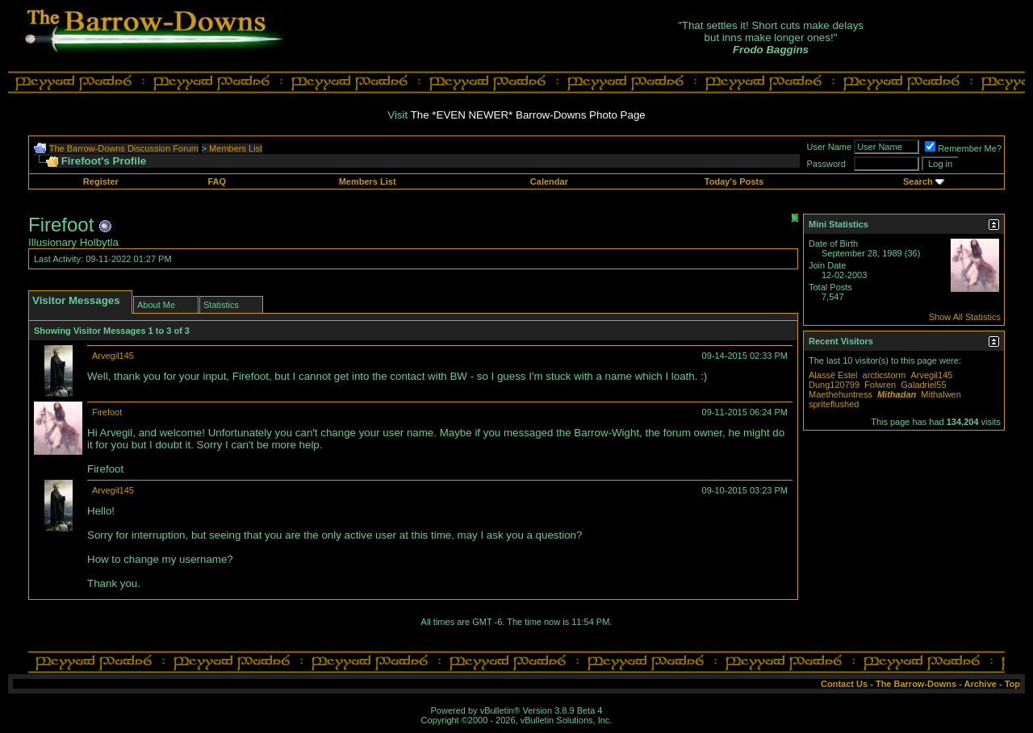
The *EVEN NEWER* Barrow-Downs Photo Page (528, 115)
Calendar (549, 181)
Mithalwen (941, 394)
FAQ (216, 181)
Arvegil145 (113, 355)
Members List (235, 148)
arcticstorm (884, 375)
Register (101, 181)
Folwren (880, 384)
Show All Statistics (965, 317)
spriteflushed (834, 404)
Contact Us (844, 684)
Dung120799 (834, 384)
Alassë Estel (833, 375)
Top (1012, 684)
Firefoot (107, 412)
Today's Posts (734, 181)
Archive (980, 684)
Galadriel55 (923, 384)
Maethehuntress (840, 394)
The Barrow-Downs (916, 684)
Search (918, 181)
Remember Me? (963, 148)
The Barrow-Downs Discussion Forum (124, 148)
